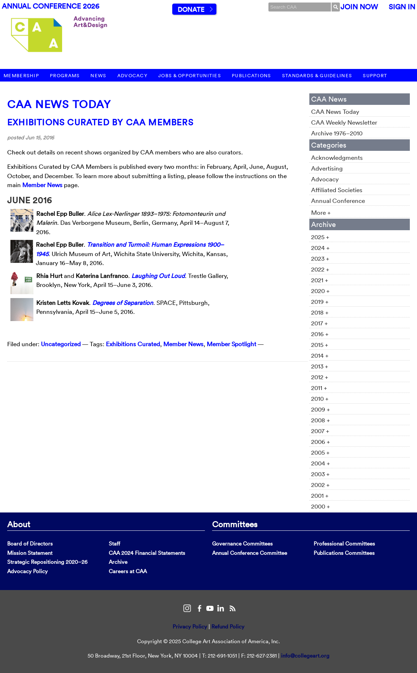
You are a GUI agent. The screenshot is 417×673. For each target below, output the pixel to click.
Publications (251, 76)
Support (375, 76)
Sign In (402, 7)
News (98, 76)
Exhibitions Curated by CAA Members (100, 122)
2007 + (320, 431)
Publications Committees (344, 552)
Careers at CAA (128, 571)
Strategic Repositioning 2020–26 (47, 561)
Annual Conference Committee (249, 552)
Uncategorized (61, 344)
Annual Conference (338, 200)
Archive (118, 561)
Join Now (359, 7)
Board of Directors (30, 543)
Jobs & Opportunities (189, 76)
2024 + (320, 247)
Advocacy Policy (27, 571)
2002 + (320, 484)
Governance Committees (242, 543)
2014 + (320, 355)
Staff (114, 543)
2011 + (319, 387)
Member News (42, 185)
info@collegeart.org (305, 655)
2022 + (320, 269)
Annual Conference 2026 (50, 6)
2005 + (320, 452)
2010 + (320, 398)
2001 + (320, 495)
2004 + (320, 463)
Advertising (327, 168)
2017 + (319, 323)
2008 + (320, 420)
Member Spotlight (231, 344)
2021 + (319, 280)
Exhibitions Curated (133, 344)
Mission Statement (29, 552)
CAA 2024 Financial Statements (147, 552)
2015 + (319, 344)
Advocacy (132, 76)
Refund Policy (227, 626)
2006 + (320, 441)
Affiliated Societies (336, 190)
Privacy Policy (190, 626)
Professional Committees (344, 543)
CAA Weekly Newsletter (344, 122)
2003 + (320, 474)
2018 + (320, 312)
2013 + (319, 366)
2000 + (320, 506)
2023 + (320, 258)
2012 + (319, 377)
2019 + (320, 301)
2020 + (320, 290)
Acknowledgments (337, 157)
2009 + (320, 409)
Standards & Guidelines (317, 76)
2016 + (320, 334)
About (18, 524)
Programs (65, 76)
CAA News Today (59, 104)
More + (321, 212)
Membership (21, 76)
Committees (234, 524)
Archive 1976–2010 (336, 133)
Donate (191, 9)
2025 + (320, 237)
